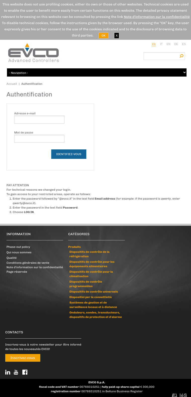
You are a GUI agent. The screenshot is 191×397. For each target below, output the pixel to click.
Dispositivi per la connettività (90, 297)
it (161, 44)
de (176, 44)
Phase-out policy (18, 247)
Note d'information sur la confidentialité (157, 17)
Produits (74, 247)
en (168, 44)
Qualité (11, 258)
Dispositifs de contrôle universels (93, 291)
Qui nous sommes (19, 252)
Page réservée (16, 271)
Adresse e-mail (25, 113)
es (184, 44)
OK (103, 35)
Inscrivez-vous (22, 358)
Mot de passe (23, 132)
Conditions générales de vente (27, 263)
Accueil (11, 84)
